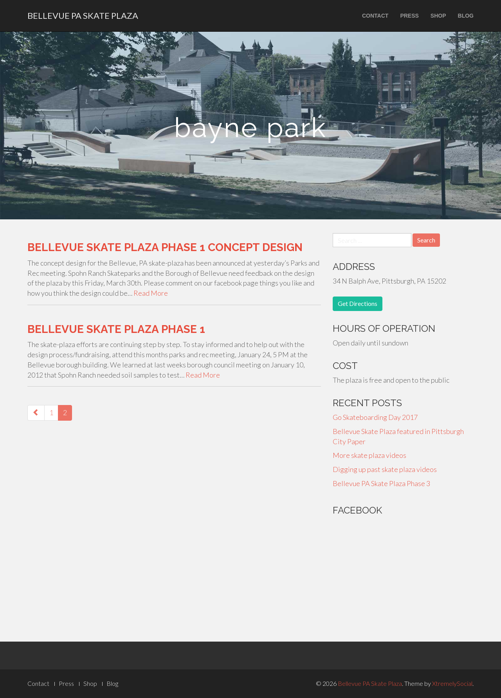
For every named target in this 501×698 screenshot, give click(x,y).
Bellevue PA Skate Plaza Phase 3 (381, 483)
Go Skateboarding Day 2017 (375, 417)
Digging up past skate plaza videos (385, 469)
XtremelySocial (452, 683)
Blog (466, 16)
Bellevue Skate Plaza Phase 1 (116, 329)
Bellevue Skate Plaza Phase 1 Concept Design (165, 247)
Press (409, 16)
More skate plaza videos (369, 455)
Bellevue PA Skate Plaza (82, 15)
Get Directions (357, 303)
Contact (375, 16)
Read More (150, 293)
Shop (438, 16)
